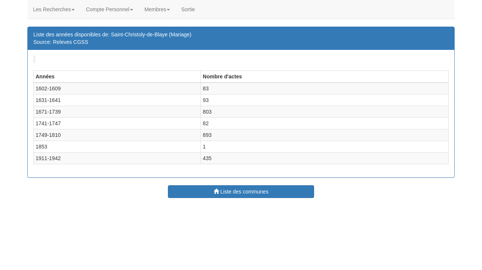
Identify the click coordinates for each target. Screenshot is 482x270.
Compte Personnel (109, 9)
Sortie (188, 9)
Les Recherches (54, 9)
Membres (157, 9)
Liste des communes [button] (241, 192)
